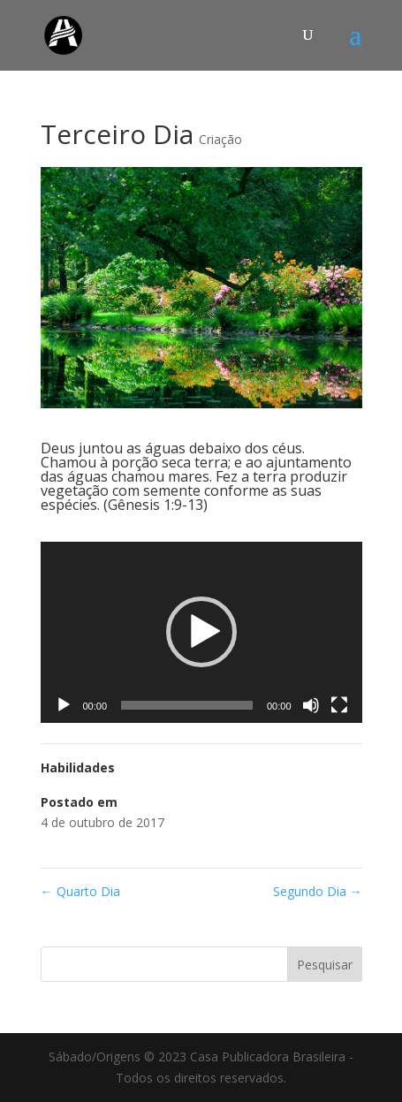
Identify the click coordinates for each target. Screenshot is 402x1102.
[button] (201, 632)
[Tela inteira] (339, 705)
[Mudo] (311, 705)
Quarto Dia (80, 891)
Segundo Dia (317, 891)
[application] (201, 632)
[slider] (187, 705)
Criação (220, 139)
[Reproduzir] (63, 705)
